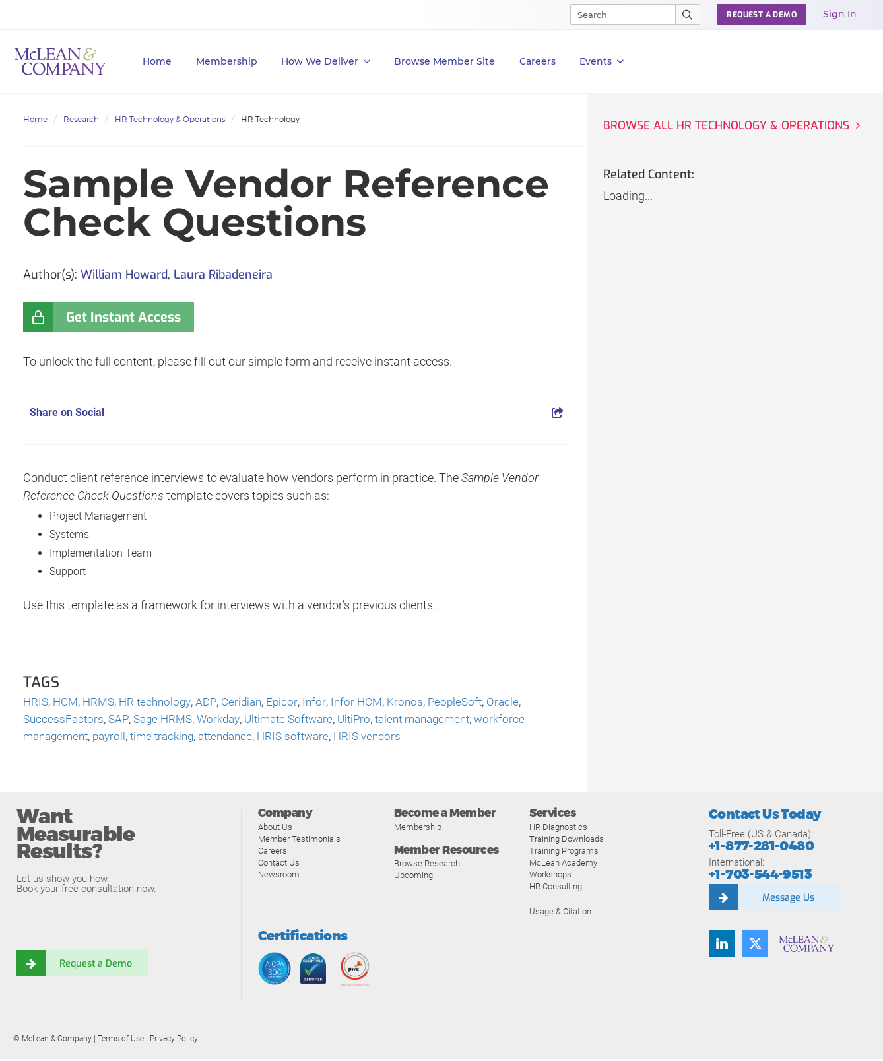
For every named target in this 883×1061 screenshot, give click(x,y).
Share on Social (297, 412)
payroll (115, 738)
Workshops (550, 876)
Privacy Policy (174, 1040)
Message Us (788, 900)
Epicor (292, 703)
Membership (226, 61)
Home (157, 61)
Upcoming (413, 877)
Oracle (519, 703)
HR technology (161, 703)
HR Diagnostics (558, 829)
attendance (239, 738)
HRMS (102, 703)
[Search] (617, 14)
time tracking (171, 738)
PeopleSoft (470, 703)
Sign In (840, 14)
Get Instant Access (123, 317)
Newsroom (279, 876)
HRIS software (310, 738)
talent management (442, 721)
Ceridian (250, 703)
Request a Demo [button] (762, 14)
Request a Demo (95, 965)
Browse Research (427, 865)
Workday (225, 721)
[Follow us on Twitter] (755, 946)
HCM (67, 703)
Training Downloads (566, 841)
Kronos (418, 703)
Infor (325, 703)
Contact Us (279, 865)
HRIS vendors (388, 738)
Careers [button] (537, 61)
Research (81, 119)
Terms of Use (121, 1040)
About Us (275, 829)
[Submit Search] (688, 14)
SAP (121, 721)
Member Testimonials (299, 841)
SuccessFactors (64, 721)
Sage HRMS (166, 721)
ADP (214, 703)
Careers (272, 853)
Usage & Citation (560, 913)
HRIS (36, 703)
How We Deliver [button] (325, 61)
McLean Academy (563, 865)
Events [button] (601, 61)
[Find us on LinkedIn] (722, 946)
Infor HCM (368, 703)
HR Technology (270, 119)
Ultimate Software (300, 721)
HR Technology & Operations (170, 119)
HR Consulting (555, 888)
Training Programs (564, 853)
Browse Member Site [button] (444, 61)
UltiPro (369, 721)
